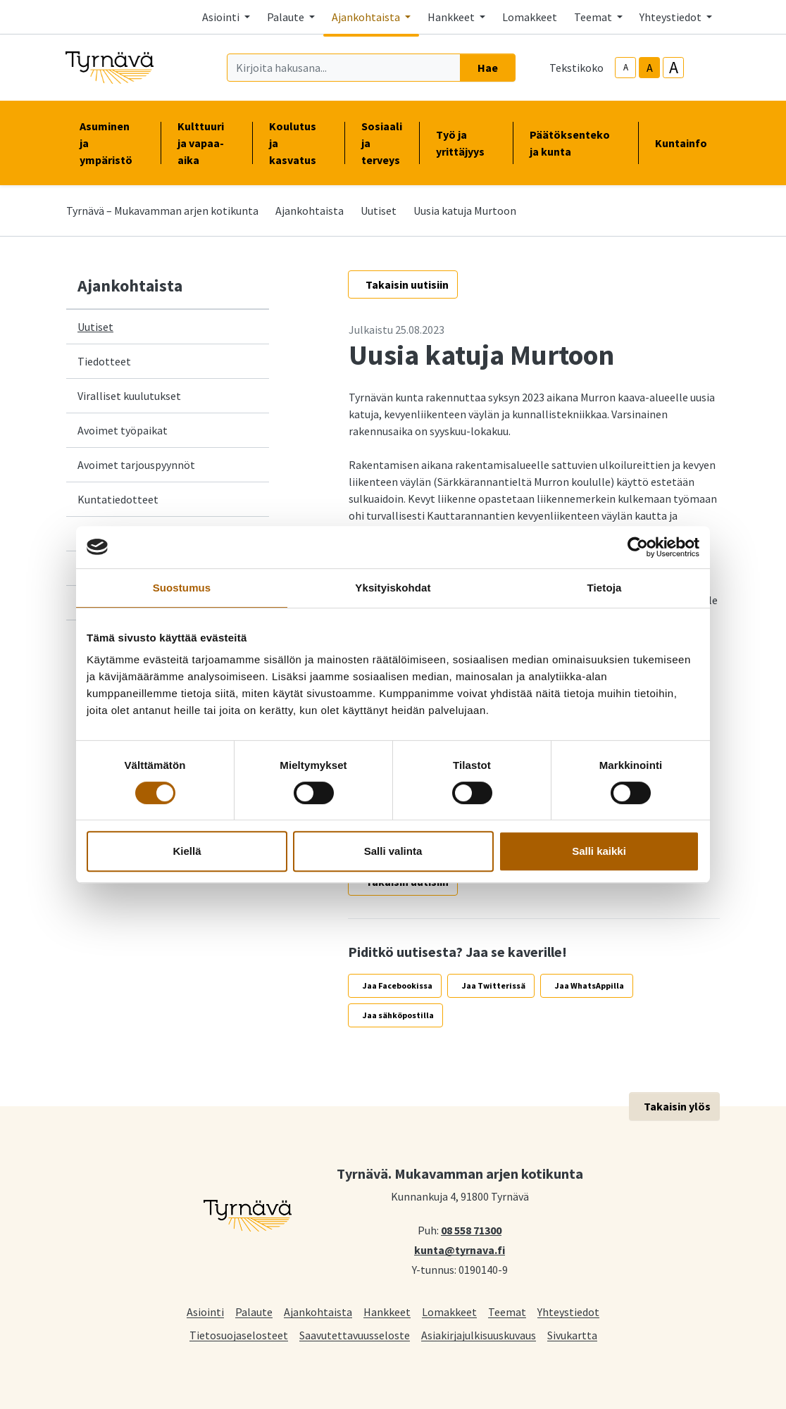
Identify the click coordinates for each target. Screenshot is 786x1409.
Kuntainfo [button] (686, 143)
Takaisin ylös (677, 1106)
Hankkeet (387, 1311)
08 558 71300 (471, 1229)
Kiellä (187, 851)
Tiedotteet (104, 361)
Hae (488, 68)
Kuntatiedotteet (117, 499)
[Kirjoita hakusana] (344, 68)
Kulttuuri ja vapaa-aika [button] (206, 143)
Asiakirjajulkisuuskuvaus (478, 1334)
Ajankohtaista (309, 210)
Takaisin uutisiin (407, 284)
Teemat (507, 1311)
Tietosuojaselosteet (238, 1334)
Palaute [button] (286, 17)
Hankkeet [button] (452, 17)
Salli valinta (393, 851)
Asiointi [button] (222, 17)
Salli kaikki (599, 851)
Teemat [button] (594, 17)
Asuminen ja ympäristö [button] (112, 143)
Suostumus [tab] (182, 588)
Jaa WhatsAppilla (589, 985)
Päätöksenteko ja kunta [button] (575, 142)
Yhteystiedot (568, 1311)
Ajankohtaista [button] (367, 17)
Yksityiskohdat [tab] (392, 588)
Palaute (254, 1311)
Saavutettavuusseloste (354, 1334)
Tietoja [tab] (604, 588)
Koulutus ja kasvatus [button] (298, 143)
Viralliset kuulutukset (129, 396)
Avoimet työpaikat (122, 430)
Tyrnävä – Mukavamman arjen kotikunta (162, 210)
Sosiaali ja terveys (381, 143)
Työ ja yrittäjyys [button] (466, 142)
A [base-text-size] (650, 68)
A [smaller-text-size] (625, 67)
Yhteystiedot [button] (672, 17)
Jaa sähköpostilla (398, 1015)
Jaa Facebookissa (397, 985)
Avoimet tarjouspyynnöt (136, 465)
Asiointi (205, 1311)
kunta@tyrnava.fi (459, 1249)
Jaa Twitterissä (493, 985)
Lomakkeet (529, 17)
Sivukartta (572, 1334)
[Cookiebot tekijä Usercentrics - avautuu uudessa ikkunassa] (637, 547)
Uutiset (379, 210)
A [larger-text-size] (673, 67)
